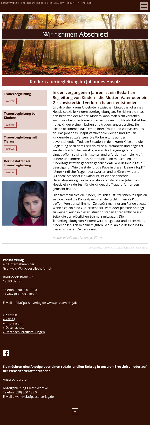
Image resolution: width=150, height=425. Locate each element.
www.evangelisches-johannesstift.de (77, 237)
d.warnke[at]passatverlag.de (33, 396)
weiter (10, 101)
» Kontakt (10, 315)
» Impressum (12, 323)
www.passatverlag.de (62, 303)
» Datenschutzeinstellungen (24, 332)
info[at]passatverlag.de (29, 303)
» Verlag (9, 319)
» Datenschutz (13, 327)
